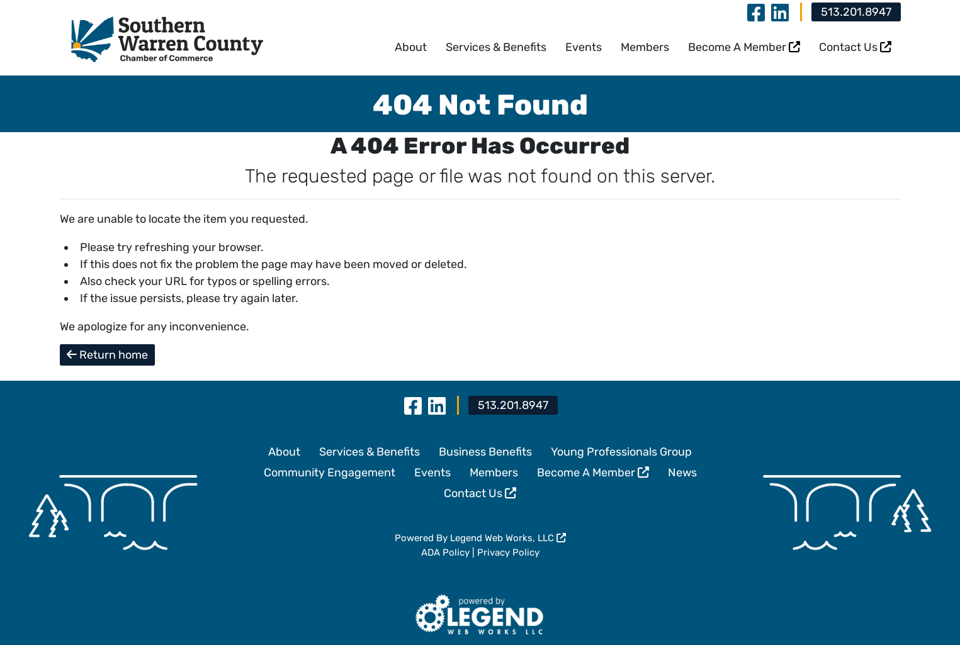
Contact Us (855, 47)
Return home (107, 355)
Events (583, 47)
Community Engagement (329, 473)
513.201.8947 (856, 12)
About (411, 47)
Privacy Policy (508, 552)
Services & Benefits (496, 47)
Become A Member (744, 47)
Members (645, 47)
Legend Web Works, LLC (508, 538)
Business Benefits (485, 452)
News (682, 473)
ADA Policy (445, 552)
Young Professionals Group (621, 452)
